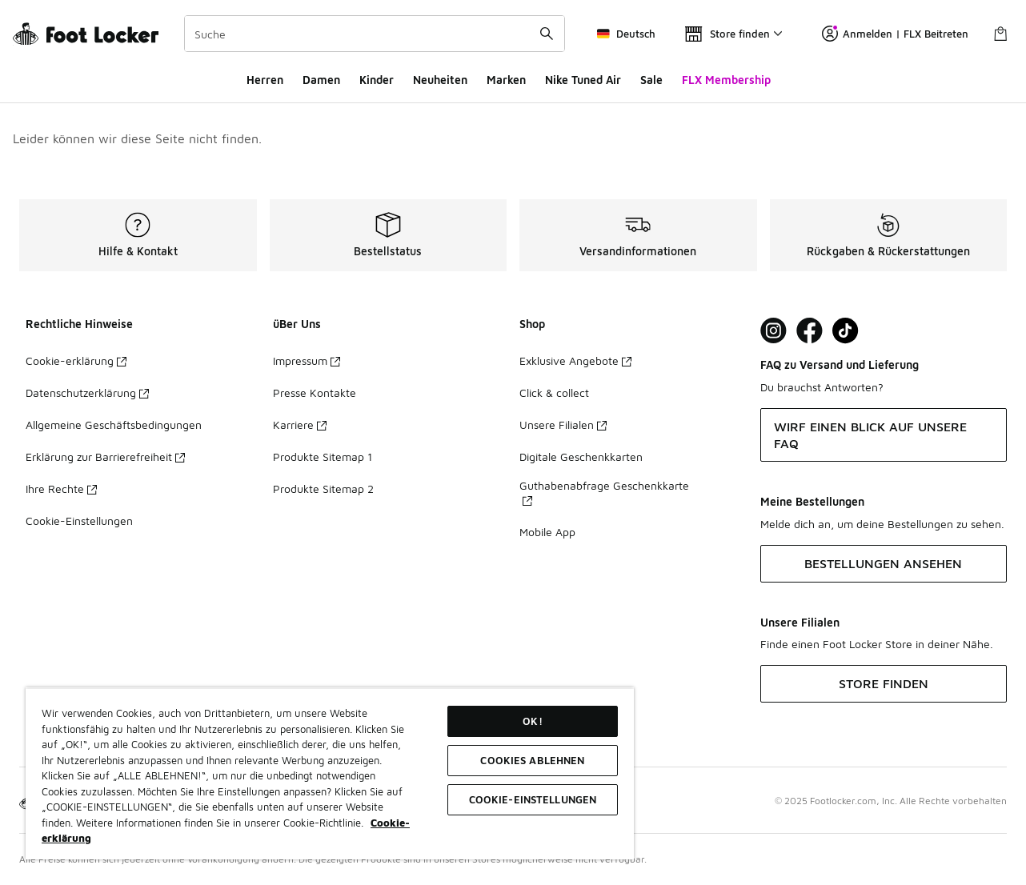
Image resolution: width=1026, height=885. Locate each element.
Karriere (300, 424)
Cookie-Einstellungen (79, 520)
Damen (321, 79)
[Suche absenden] (546, 33)
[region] (330, 773)
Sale (651, 79)
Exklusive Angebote (575, 360)
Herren (264, 79)
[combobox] (374, 33)
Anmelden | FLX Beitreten (895, 34)
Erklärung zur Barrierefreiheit (105, 456)
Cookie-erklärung (76, 360)
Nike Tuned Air (583, 79)
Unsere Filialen (563, 424)
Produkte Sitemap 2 (323, 488)
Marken (506, 79)
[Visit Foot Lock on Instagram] (773, 331)
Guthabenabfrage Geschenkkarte (604, 492)
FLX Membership (726, 79)
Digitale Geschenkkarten (581, 456)
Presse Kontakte (314, 392)
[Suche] (374, 33)
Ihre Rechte (61, 488)
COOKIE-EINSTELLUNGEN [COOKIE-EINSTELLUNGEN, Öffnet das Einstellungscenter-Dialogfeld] (533, 799)
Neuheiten (440, 79)
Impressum (306, 360)
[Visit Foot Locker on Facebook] (809, 331)
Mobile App (547, 532)
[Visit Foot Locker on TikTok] (845, 331)
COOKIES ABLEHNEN (532, 760)
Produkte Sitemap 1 (322, 456)
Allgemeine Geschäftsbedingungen (114, 424)
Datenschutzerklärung (87, 392)
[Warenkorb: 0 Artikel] (1000, 33)
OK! (532, 721)
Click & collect (554, 392)
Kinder (376, 79)
